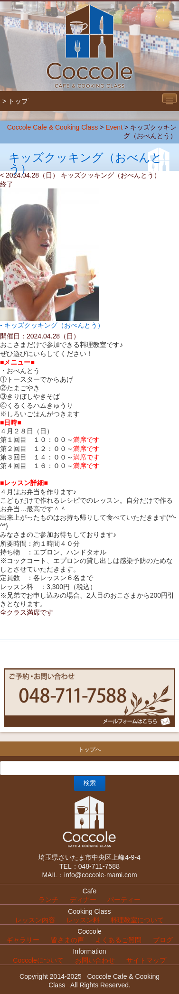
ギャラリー (22, 940)
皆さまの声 (67, 940)
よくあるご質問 (118, 940)
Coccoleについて (38, 960)
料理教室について (137, 920)
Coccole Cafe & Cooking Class (52, 127)
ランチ (48, 899)
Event (113, 127)
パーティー (124, 899)
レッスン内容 (35, 920)
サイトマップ (146, 960)
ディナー (83, 899)
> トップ (15, 101)
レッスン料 (83, 920)
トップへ (89, 749)
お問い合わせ (95, 960)
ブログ (163, 940)
